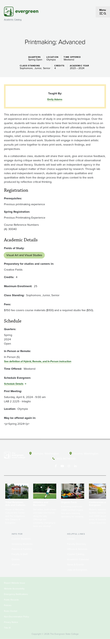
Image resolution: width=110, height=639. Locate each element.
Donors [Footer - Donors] (16, 559)
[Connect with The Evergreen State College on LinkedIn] (75, 466)
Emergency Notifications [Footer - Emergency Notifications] (16, 594)
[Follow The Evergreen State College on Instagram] (68, 466)
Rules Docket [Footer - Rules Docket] (10, 611)
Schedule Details (13, 384)
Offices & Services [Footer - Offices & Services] (77, 549)
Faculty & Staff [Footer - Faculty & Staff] (20, 554)
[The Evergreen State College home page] (15, 456)
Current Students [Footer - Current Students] (21, 539)
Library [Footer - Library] (71, 539)
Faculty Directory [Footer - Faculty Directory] (76, 544)
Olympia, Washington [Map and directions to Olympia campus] (46, 453)
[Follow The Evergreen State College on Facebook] (55, 466)
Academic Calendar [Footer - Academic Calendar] (78, 559)
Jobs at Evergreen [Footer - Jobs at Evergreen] (77, 570)
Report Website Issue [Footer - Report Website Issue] (14, 583)
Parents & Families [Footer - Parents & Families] (22, 549)
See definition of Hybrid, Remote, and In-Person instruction (37, 361)
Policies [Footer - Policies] (7, 605)
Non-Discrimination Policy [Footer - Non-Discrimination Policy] (16, 616)
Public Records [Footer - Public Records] (11, 599)
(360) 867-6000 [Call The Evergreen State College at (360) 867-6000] (65, 459)
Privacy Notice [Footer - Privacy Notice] (11, 622)
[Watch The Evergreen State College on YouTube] (62, 466)
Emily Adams (54, 99)
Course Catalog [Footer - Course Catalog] (75, 554)
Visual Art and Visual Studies (24, 255)
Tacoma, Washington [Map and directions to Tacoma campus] (85, 453)
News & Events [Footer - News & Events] (75, 564)
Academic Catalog (13, 19)
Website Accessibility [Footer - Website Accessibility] (14, 588)
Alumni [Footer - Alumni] (16, 564)
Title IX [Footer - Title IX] (7, 627)
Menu (102, 10)
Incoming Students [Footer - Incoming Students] (22, 544)
